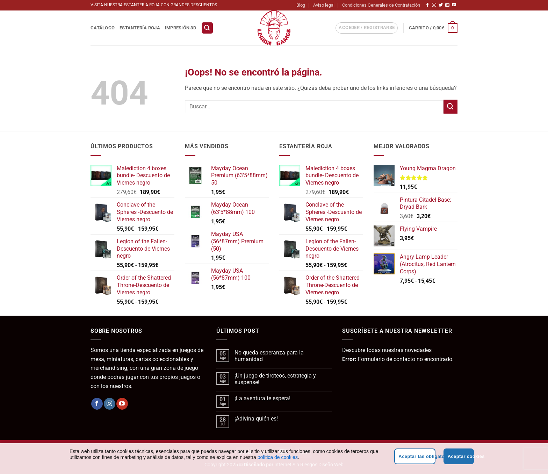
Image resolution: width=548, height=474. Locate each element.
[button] (207, 28)
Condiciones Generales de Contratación (381, 5)
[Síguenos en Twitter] (441, 5)
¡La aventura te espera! (262, 398)
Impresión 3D (180, 27)
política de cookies (278, 457)
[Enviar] (450, 106)
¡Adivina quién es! (256, 418)
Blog (300, 5)
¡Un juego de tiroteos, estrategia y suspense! (275, 379)
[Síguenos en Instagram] (434, 5)
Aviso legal (323, 5)
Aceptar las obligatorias (416, 456)
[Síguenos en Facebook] (427, 5)
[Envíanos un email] (447, 5)
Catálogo (103, 27)
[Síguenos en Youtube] (454, 5)
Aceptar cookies (461, 456)
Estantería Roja (140, 27)
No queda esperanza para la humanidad (269, 355)
